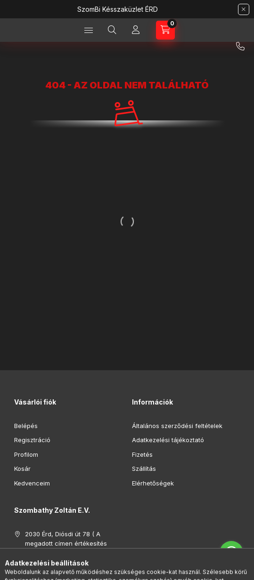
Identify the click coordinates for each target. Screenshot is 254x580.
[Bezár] (243, 9)
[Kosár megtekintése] (165, 30)
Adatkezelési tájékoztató (168, 440)
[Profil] (135, 30)
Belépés (26, 425)
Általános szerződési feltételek (177, 425)
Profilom (26, 454)
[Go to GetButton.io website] (231, 570)
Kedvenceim (32, 483)
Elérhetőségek (153, 483)
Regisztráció (32, 440)
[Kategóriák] (88, 30)
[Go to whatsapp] (231, 552)
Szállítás (144, 468)
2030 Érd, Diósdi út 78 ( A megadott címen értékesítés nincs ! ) (66, 543)
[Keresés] (112, 30)
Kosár (22, 468)
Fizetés (142, 454)
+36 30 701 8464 (240, 46)
